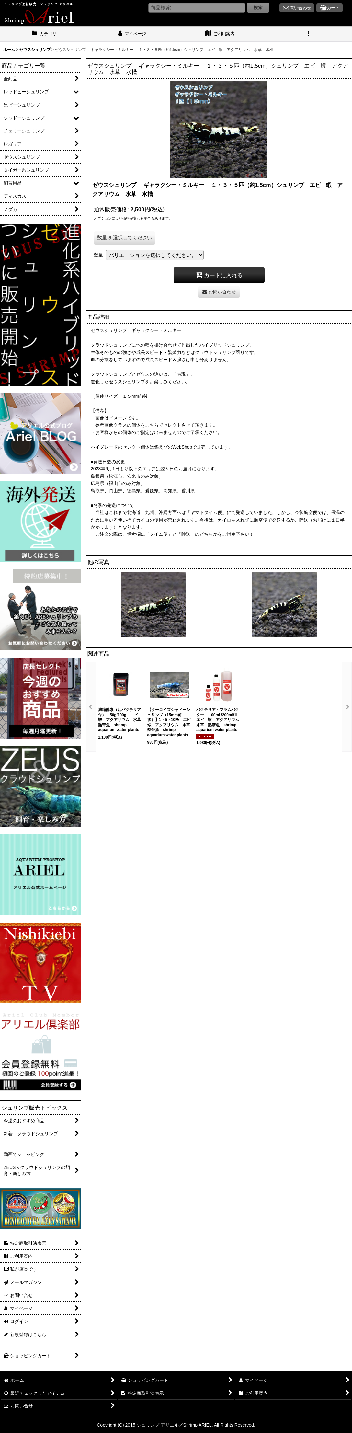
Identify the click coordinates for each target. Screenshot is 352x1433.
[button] (308, 34)
